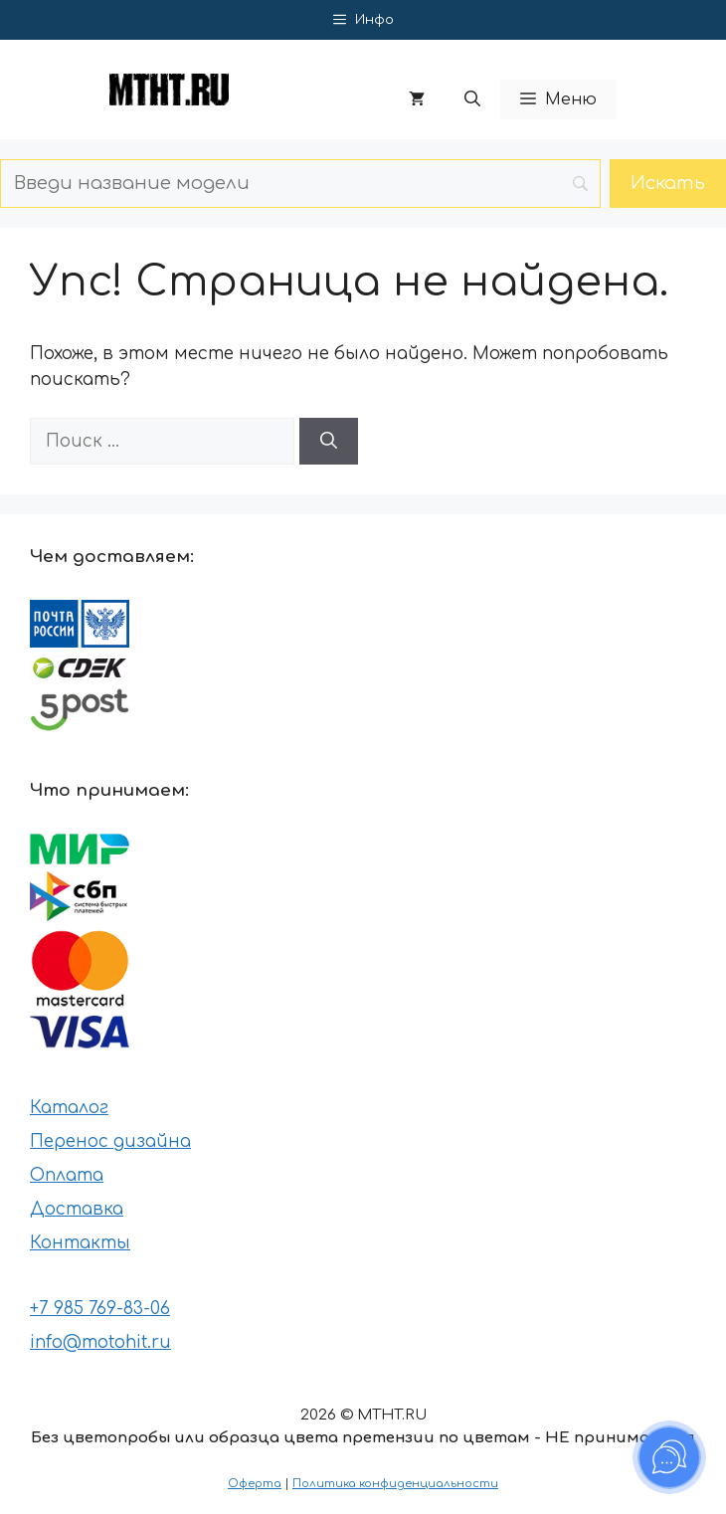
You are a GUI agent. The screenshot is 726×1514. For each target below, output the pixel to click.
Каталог (69, 1107)
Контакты (80, 1242)
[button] (472, 99)
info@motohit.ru (100, 1342)
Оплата (66, 1175)
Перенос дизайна (110, 1141)
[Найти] (328, 442)
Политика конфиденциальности (395, 1483)
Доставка (76, 1209)
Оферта (254, 1483)
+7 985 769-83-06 (100, 1308)
